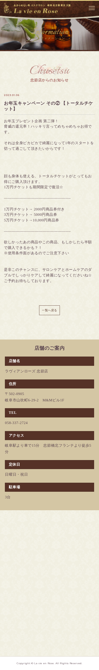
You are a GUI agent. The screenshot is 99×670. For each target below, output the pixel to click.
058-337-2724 (16, 423)
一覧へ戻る (49, 310)
